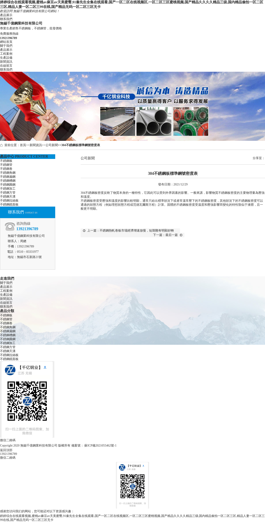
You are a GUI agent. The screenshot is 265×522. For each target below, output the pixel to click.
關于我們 (6, 45)
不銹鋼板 (6, 160)
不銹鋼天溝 (7, 196)
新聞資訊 (6, 61)
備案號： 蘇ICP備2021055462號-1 (94, 445)
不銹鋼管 (6, 164)
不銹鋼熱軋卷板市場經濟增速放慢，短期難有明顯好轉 (137, 230)
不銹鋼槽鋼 (7, 180)
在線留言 (6, 65)
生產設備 (6, 57)
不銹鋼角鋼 (7, 172)
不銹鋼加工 (7, 188)
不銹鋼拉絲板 (9, 200)
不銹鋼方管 (7, 192)
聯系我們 (6, 19)
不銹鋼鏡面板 (9, 204)
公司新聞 (51, 145)
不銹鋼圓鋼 (7, 184)
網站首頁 (6, 41)
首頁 (23, 145)
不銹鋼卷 (6, 168)
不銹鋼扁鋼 (7, 176)
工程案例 (6, 53)
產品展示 (6, 15)
